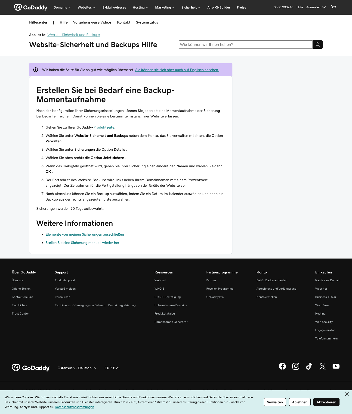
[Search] (318, 44)
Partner (211, 280)
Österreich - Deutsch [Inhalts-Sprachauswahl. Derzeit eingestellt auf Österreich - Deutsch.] (77, 368)
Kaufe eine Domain (327, 280)
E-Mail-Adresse (114, 7)
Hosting (320, 313)
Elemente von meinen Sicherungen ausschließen (85, 234)
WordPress (322, 305)
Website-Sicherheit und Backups (73, 34)
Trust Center (20, 313)
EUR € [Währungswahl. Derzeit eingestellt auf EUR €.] (112, 368)
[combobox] (245, 44)
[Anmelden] (316, 7)
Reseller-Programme (220, 288)
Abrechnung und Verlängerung (276, 288)
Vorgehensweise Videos (92, 22)
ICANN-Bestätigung (167, 296)
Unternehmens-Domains (170, 305)
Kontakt (123, 22)
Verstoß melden (65, 288)
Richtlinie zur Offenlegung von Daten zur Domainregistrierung (95, 305)
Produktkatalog (164, 313)
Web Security (324, 321)
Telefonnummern (326, 338)
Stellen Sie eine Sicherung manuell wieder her (82, 242)
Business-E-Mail (326, 296)
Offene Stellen (21, 288)
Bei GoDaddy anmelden (271, 280)
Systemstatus (147, 22)
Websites (321, 288)
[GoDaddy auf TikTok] (309, 369)
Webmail (160, 280)
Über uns (18, 280)
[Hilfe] (299, 7)
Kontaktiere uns (22, 296)
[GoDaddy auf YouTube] (336, 369)
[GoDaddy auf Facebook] (282, 369)
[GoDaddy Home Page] (31, 368)
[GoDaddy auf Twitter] (322, 369)
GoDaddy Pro (215, 296)
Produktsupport (65, 280)
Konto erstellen (266, 296)
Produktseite (103, 127)
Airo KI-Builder (218, 7)
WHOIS (159, 288)
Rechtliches (19, 305)
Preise (241, 7)
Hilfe (64, 22)
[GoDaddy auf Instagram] (296, 369)
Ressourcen (62, 296)
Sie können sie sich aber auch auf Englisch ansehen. (177, 70)
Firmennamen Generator (171, 321)
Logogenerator (325, 330)
